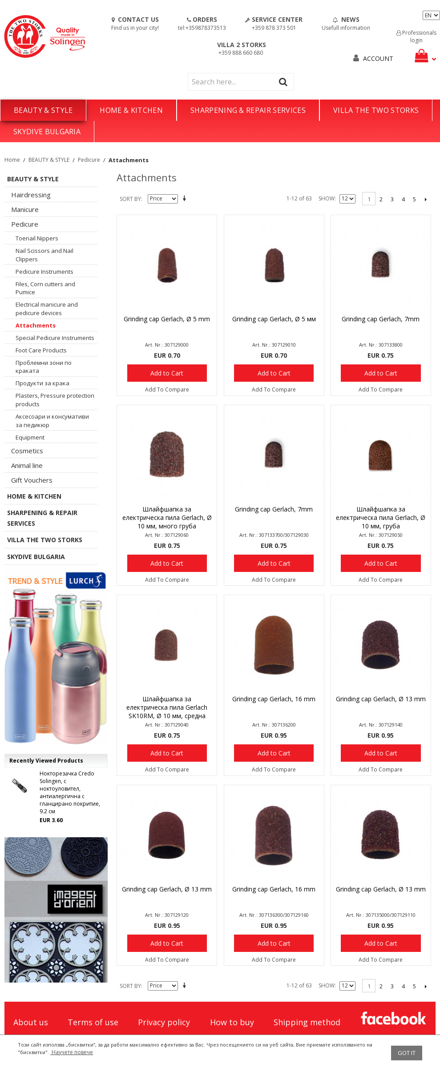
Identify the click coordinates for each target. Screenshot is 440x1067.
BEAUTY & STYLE (43, 110)
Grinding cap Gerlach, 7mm (381, 319)
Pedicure (89, 160)
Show (327, 198)
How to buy (232, 1022)
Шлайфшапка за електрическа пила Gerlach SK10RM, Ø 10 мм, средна (166, 707)
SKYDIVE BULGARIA (47, 131)
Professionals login (416, 36)
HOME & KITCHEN (131, 110)
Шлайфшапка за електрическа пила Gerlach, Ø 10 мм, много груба (167, 517)
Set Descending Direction (186, 199)
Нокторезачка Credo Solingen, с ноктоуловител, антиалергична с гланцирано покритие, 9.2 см (70, 792)
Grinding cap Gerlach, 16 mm (273, 699)
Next (425, 199)
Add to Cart (166, 373)
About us (30, 1022)
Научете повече (71, 1052)
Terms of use (93, 1022)
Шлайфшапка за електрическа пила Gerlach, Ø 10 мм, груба (380, 517)
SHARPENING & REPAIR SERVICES (248, 110)
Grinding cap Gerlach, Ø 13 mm (381, 699)
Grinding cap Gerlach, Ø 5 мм (274, 319)
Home (12, 160)
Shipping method (307, 1022)
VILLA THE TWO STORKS (376, 110)
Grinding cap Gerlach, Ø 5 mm (167, 319)
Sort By (130, 199)
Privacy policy (164, 1022)
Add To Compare (167, 389)
